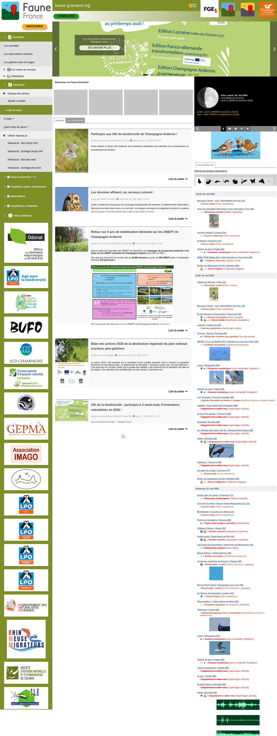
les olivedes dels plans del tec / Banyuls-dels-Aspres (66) (225, 430)
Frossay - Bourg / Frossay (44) (212, 333)
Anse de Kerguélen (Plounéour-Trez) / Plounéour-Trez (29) (225, 209)
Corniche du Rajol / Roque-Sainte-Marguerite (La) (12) (223, 503)
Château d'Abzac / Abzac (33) (211, 528)
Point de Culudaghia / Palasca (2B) (214, 520)
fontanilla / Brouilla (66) (208, 422)
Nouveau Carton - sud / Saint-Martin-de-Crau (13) (221, 201)
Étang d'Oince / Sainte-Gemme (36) (214, 553)
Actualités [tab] (59, 120)
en (194, 5)
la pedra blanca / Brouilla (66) (211, 684)
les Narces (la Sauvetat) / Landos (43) (215, 593)
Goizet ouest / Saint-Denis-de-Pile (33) (215, 536)
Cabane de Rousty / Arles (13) (211, 282)
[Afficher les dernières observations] (210, 171)
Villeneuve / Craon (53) (208, 610)
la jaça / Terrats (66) (206, 676)
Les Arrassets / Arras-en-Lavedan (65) (215, 397)
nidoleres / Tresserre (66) (209, 462)
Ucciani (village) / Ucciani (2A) (212, 233)
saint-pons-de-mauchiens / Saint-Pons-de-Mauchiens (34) (225, 545)
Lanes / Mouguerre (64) (208, 365)
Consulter (66, 16)
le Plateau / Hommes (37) (209, 241)
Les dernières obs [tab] (205, 165)
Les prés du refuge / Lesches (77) (213, 470)
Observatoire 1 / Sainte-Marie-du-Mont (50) (218, 601)
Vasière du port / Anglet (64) (210, 249)
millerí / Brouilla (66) (207, 438)
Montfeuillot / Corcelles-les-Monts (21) (215, 512)
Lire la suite (178, 179)
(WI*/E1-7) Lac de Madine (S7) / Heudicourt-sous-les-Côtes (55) (227, 341)
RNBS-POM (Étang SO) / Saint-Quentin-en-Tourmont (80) (224, 257)
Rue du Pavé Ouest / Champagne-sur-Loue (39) (220, 585)
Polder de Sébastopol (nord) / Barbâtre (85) (218, 266)
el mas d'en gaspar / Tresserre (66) (214, 414)
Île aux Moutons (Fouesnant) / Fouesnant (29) (219, 314)
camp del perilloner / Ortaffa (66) (213, 668)
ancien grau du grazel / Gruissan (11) (215, 495)
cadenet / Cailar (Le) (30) (209, 325)
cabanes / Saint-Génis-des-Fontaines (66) (217, 405)
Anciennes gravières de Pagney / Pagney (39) (219, 561)
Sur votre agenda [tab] (75, 120)
